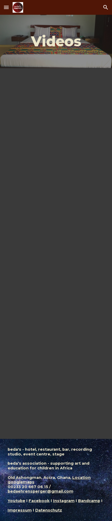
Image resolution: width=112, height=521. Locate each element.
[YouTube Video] (56, 104)
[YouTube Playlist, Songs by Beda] (56, 326)
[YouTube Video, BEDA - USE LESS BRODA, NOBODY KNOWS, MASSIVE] (56, 254)
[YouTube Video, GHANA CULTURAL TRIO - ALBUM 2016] (56, 400)
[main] (56, 41)
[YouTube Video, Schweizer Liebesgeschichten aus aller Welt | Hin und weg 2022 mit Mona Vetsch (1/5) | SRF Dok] (56, 178)
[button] (6, 7)
